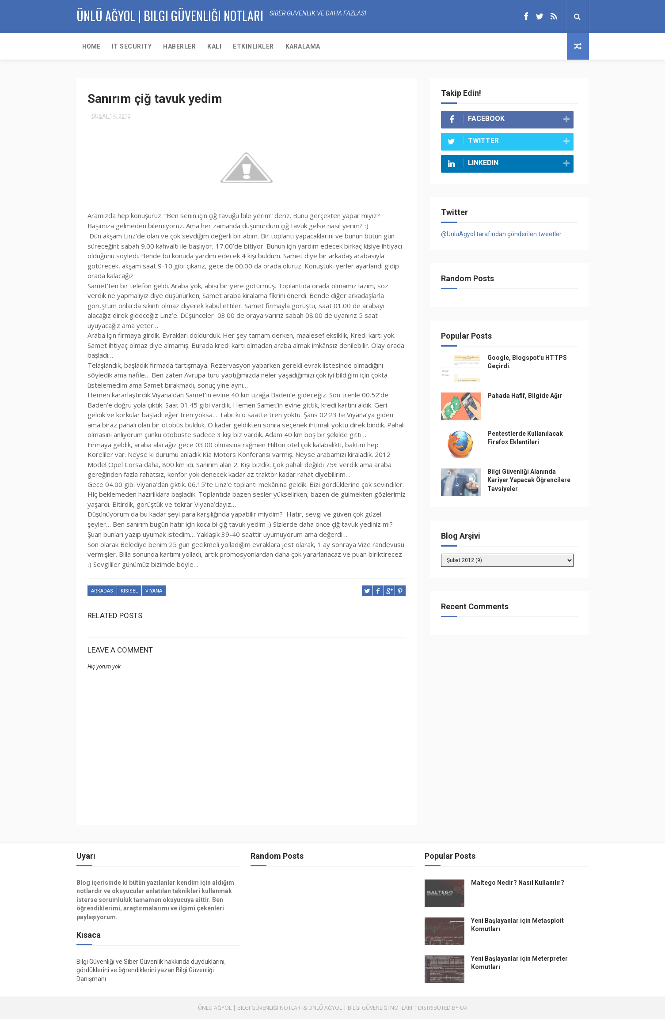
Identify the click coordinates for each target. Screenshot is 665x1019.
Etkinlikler (253, 46)
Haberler (179, 46)
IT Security (132, 46)
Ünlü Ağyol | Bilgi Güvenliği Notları (250, 1007)
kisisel (129, 591)
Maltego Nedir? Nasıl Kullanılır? (517, 882)
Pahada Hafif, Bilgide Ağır (524, 395)
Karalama (302, 46)
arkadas (102, 591)
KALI (214, 46)
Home (91, 46)
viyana (153, 591)
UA (463, 1007)
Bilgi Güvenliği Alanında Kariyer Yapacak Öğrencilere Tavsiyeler (528, 480)
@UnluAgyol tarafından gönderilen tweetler (501, 234)
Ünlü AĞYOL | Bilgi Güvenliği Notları (169, 16)
